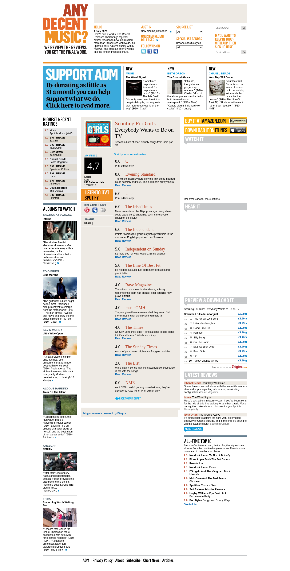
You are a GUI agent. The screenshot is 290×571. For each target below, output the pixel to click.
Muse (130, 73)
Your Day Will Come (221, 77)
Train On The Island (54, 392)
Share (87, 223)
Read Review (123, 185)
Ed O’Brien (51, 271)
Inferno (47, 219)
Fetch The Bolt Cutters (210, 459)
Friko (47, 498)
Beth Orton (176, 73)
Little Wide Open (53, 333)
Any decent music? (65, 29)
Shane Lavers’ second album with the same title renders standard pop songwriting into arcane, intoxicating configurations (215, 389)
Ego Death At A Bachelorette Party (208, 495)
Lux (196, 463)
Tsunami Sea (203, 485)
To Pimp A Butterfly (210, 455)
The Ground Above (178, 77)
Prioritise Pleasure (207, 489)
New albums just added (155, 31)
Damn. (203, 467)
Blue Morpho (50, 274)
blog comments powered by (104, 413)
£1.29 (241, 318)
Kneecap (49, 445)
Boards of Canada (57, 215)
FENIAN (47, 449)
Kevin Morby (52, 329)
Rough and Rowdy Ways (210, 500)
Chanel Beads (220, 73)
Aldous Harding (55, 388)
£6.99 (241, 313)
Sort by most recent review (130, 154)
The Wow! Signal (136, 77)
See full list (190, 504)
